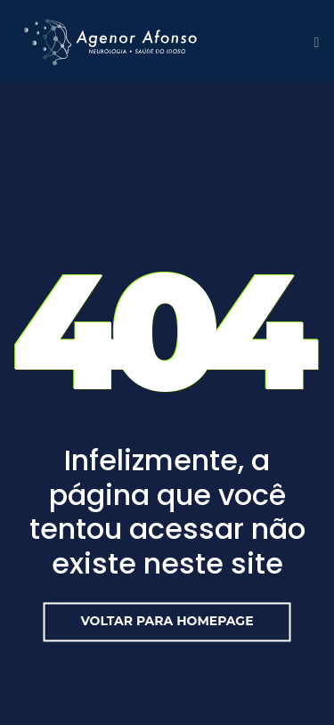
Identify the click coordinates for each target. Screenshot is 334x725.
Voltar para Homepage (166, 621)
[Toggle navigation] (312, 42)
